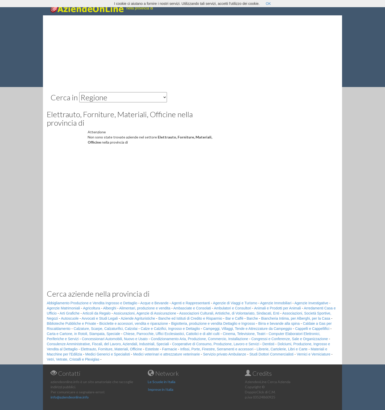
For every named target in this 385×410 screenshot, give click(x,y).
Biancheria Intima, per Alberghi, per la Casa (295, 318)
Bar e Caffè (234, 318)
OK (268, 4)
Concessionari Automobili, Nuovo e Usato (115, 339)
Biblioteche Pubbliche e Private (71, 323)
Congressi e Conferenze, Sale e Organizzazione (289, 339)
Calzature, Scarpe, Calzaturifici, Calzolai (106, 329)
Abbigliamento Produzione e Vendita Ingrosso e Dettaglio (92, 303)
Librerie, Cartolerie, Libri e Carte (282, 349)
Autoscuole (69, 318)
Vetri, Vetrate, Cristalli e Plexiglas (73, 359)
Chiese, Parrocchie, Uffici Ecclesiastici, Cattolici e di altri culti (171, 334)
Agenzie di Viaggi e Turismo (235, 303)
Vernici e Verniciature (314, 354)
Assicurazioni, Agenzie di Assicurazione (145, 313)
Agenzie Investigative (311, 303)
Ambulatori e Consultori (232, 308)
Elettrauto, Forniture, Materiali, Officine (111, 349)
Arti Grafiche (70, 313)
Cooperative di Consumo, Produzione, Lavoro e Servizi (215, 344)
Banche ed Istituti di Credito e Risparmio (190, 318)
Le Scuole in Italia (161, 382)
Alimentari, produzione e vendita (144, 308)
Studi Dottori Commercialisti (272, 354)
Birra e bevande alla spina (279, 323)
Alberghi (109, 308)
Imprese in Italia (160, 389)
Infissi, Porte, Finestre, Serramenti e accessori (216, 349)
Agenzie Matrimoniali (63, 308)
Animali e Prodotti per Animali (277, 308)
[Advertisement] (192, 51)
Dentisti (269, 344)
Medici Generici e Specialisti (107, 354)
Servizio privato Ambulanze (224, 354)
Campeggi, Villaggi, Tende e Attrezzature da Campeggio (247, 329)
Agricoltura (91, 308)
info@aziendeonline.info (70, 397)
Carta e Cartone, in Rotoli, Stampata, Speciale (83, 334)
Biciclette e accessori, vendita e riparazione (133, 323)
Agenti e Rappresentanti (191, 303)
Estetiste (152, 349)
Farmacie (169, 349)
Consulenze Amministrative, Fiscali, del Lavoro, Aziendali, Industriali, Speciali (108, 344)
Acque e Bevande (154, 303)
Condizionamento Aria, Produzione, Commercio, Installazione (199, 339)
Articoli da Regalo (97, 313)
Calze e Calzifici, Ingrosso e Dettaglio (170, 329)
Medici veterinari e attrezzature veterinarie (166, 354)
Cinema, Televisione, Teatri (244, 334)
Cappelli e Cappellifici (312, 329)
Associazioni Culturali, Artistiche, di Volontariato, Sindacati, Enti (229, 313)
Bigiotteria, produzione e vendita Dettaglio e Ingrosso (213, 323)
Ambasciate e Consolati (192, 308)
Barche (252, 318)
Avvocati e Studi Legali (100, 318)
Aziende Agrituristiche (138, 318)
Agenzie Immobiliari (275, 303)
